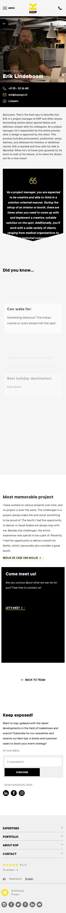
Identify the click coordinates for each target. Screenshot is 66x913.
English (29, 878)
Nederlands (15, 878)
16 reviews (10, 869)
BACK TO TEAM (33, 679)
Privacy (15, 894)
